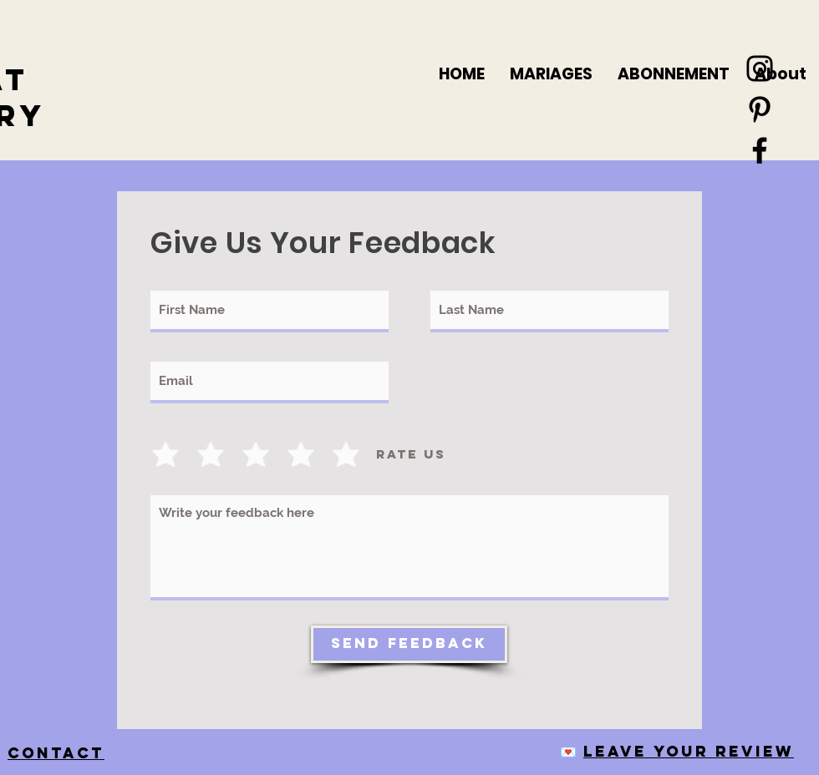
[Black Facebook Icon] (759, 150)
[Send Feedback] (409, 644)
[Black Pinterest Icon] (759, 109)
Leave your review (688, 751)
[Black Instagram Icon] (759, 68)
